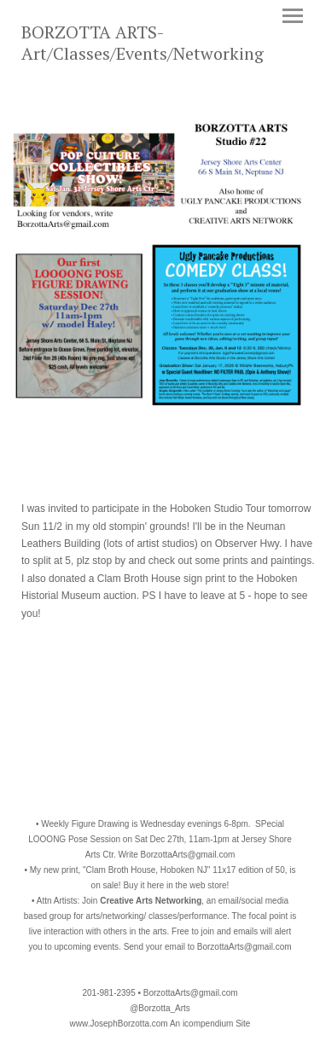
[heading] (160, 56)
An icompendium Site (210, 1023)
